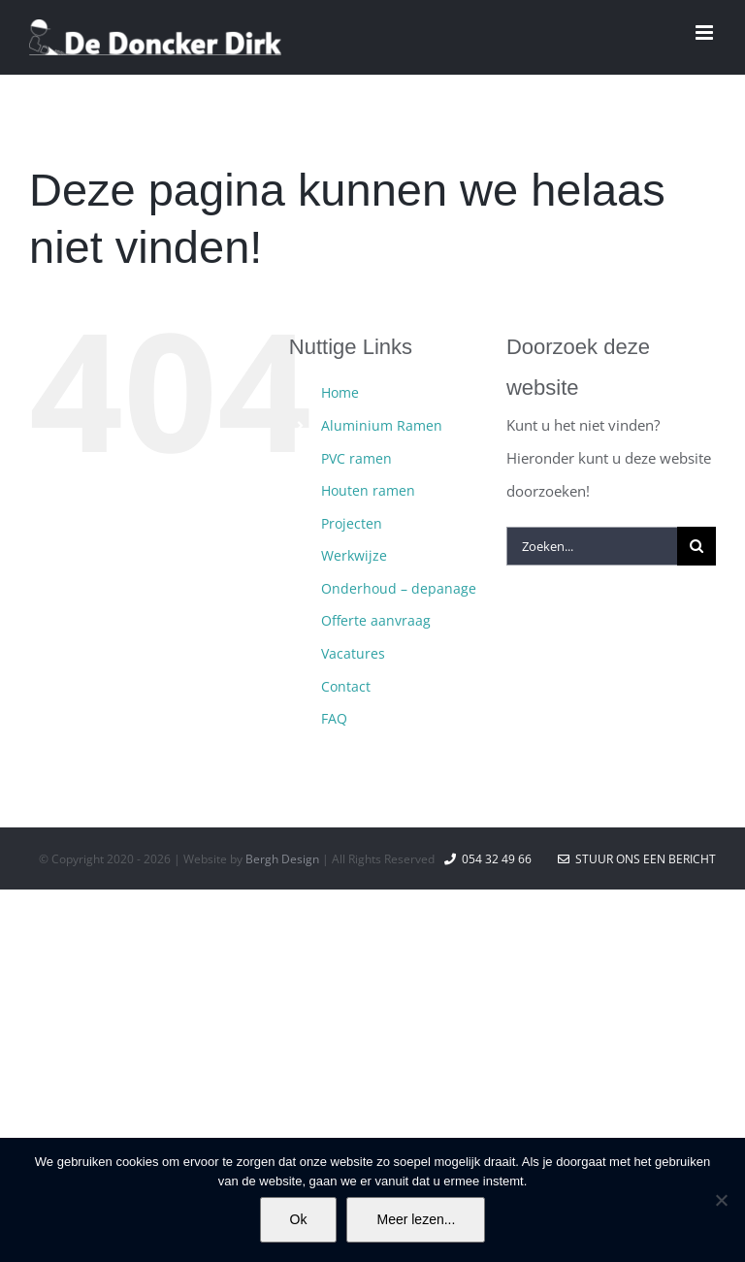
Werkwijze (354, 555)
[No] (720, 1200)
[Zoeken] (696, 546)
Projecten (351, 523)
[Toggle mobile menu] (706, 32)
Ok (299, 1219)
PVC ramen (356, 458)
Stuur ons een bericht (637, 859)
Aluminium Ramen (381, 425)
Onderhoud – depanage (398, 588)
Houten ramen (368, 490)
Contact (346, 686)
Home (340, 392)
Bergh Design (282, 859)
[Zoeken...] (591, 546)
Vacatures (353, 653)
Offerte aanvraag (376, 620)
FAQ (334, 718)
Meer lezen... (415, 1219)
